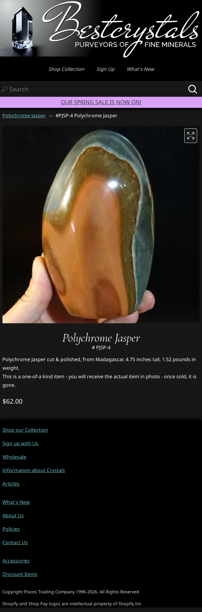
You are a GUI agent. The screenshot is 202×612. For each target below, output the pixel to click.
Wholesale (14, 456)
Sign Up (105, 69)
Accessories (16, 560)
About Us (13, 515)
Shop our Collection (25, 430)
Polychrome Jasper (24, 115)
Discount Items (20, 574)
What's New (140, 69)
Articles (11, 483)
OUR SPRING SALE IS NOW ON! (101, 102)
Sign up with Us (20, 443)
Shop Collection (66, 69)
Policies (11, 529)
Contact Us (15, 542)
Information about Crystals (33, 470)
